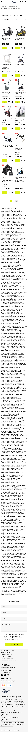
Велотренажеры (13, 6)
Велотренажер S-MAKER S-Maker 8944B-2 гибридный (7, 66)
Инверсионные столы (7, 650)
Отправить (14, 644)
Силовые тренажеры (7, 658)
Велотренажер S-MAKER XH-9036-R (7, 146)
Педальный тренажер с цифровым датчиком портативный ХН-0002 (19, 149)
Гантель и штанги (6, 656)
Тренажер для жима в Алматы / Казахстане (14, 716)
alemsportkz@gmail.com (8, 667)
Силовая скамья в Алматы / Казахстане (12, 721)
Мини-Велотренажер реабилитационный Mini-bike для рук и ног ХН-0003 (7, 181)
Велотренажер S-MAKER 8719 (20, 93)
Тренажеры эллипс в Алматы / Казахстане (13, 711)
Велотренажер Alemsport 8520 (6, 93)
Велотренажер (5, 652)
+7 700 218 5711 (5, 666)
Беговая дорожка (6, 654)
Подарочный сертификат (8, 660)
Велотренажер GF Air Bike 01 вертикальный (20, 40)
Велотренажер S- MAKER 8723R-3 (20, 119)
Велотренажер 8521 (19, 65)
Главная (3, 6)
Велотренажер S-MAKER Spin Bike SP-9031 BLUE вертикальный (20, 179)
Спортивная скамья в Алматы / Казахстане (13, 722)
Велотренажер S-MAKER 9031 (7, 119)
